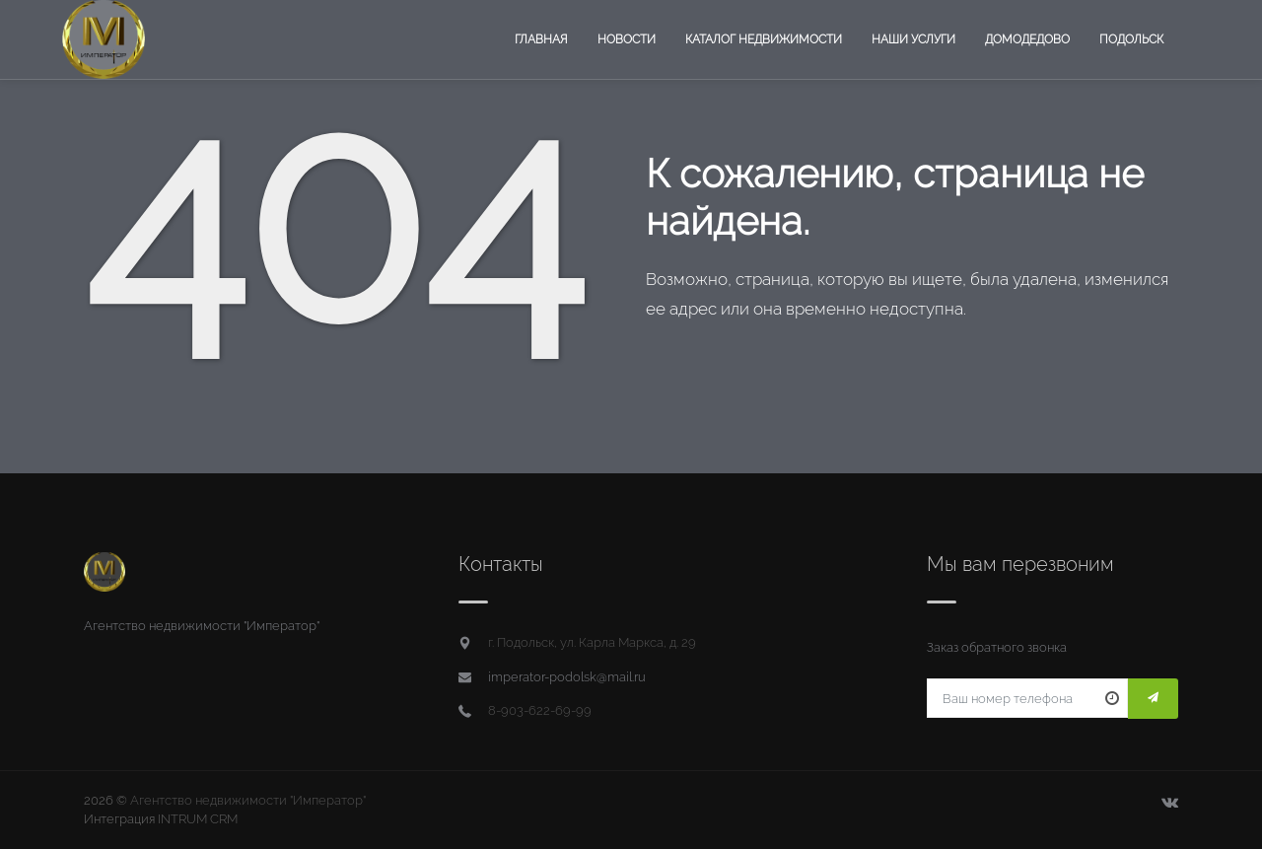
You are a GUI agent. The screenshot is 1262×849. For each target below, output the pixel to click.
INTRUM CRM (198, 819)
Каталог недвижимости (763, 39)
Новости (626, 39)
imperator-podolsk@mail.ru (567, 677)
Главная (541, 39)
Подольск (1131, 39)
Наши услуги (913, 39)
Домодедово (1027, 39)
